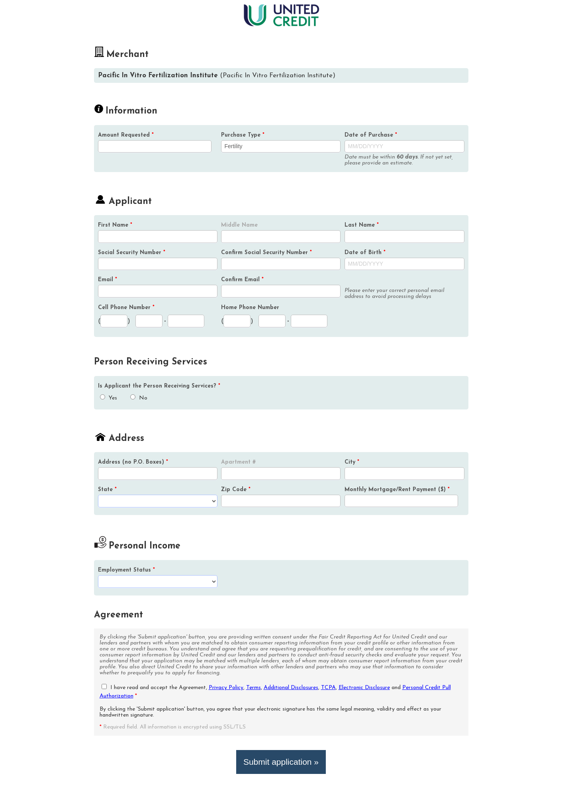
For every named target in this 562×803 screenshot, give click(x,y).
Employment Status (126, 570)
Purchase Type (242, 135)
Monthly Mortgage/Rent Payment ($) (397, 490)
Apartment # (238, 462)
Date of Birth (365, 253)
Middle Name (239, 225)
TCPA (328, 688)
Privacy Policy (226, 688)
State (107, 490)
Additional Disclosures (291, 688)
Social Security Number (131, 253)
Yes (108, 398)
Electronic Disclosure (364, 688)
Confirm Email (242, 280)
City (352, 462)
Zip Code (236, 490)
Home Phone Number (250, 308)
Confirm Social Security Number (266, 253)
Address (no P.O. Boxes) (133, 462)
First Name (115, 225)
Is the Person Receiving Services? (159, 386)
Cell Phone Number (126, 308)
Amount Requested (126, 135)
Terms (253, 688)
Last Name (362, 225)
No (138, 398)
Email (107, 280)
